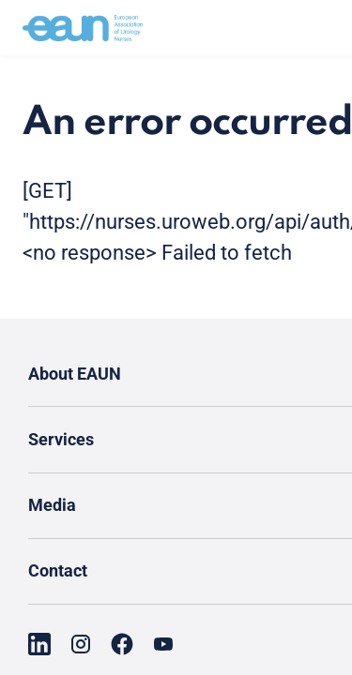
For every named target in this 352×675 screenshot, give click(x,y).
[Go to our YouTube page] (163, 644)
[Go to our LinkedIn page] (39, 644)
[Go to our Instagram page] (80, 644)
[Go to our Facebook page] (122, 644)
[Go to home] (83, 28)
